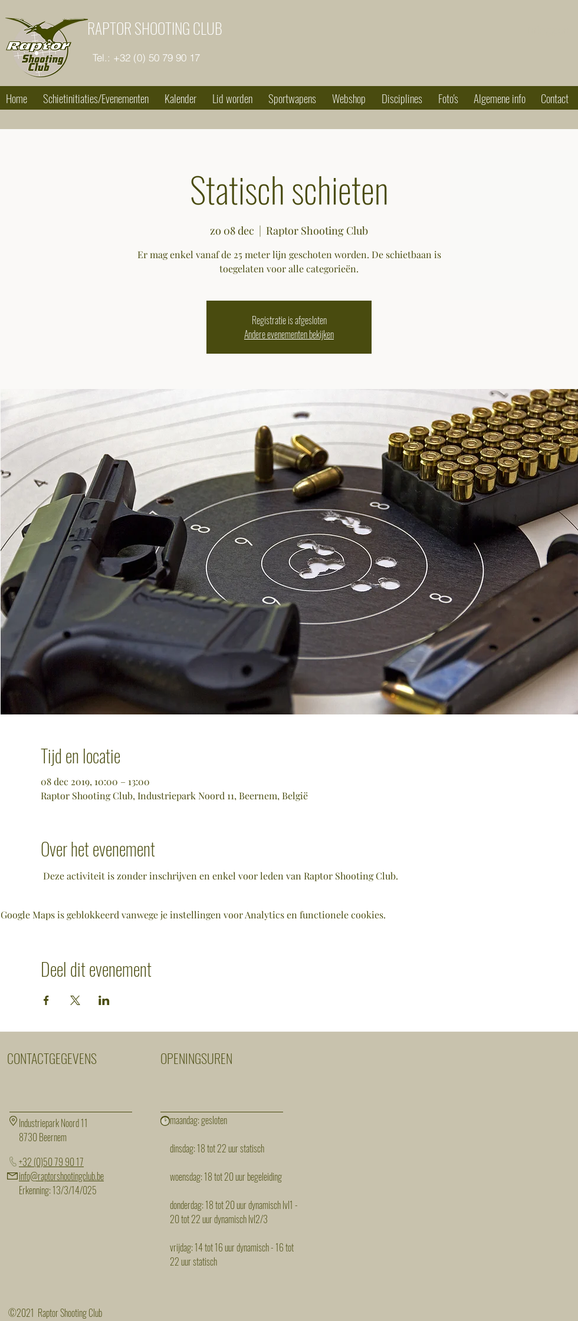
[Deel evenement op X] (75, 1000)
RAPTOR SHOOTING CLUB (154, 28)
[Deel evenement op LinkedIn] (104, 1000)
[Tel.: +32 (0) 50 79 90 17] (146, 57)
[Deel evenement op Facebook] (46, 1000)
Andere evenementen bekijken (289, 334)
